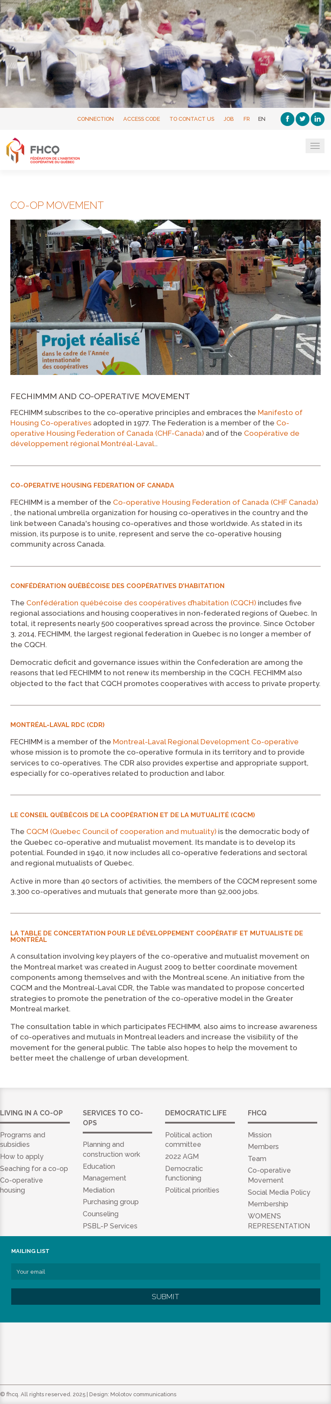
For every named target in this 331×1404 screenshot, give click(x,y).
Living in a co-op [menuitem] (31, 1113)
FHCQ (48, 151)
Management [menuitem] (104, 1178)
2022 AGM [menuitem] (182, 1156)
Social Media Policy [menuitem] (279, 1192)
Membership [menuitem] (268, 1204)
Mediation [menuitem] (99, 1190)
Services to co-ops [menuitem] (113, 1118)
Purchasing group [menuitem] (111, 1202)
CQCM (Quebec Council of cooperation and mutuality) (121, 831)
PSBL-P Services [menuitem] (110, 1226)
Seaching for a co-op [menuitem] (34, 1169)
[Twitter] (302, 119)
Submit (165, 1296)
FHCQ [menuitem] (257, 1113)
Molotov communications (143, 1394)
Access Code (141, 119)
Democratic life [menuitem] (196, 1113)
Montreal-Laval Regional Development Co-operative (206, 741)
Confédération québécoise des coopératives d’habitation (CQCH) (141, 602)
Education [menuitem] (99, 1166)
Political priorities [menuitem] (192, 1190)
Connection (95, 119)
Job (229, 119)
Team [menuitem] (257, 1159)
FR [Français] (247, 119)
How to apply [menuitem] (22, 1156)
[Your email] (165, 1271)
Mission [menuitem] (260, 1135)
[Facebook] (287, 119)
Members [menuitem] (263, 1147)
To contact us (191, 119)
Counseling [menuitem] (101, 1214)
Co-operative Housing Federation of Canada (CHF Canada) (215, 502)
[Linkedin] (318, 119)
